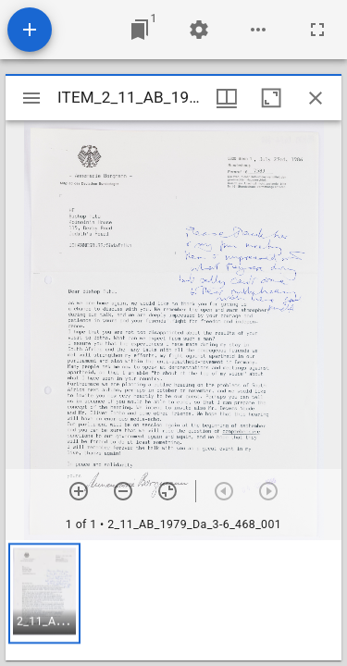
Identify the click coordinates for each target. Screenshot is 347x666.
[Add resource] (29, 29)
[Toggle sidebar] (31, 98)
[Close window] (315, 98)
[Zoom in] (78, 491)
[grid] (173, 600)
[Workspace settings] (199, 29)
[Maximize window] (271, 98)
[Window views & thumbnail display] (226, 98)
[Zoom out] (123, 491)
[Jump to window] (140, 29)
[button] (44, 593)
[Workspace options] (258, 29)
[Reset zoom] (167, 491)
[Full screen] (317, 29)
